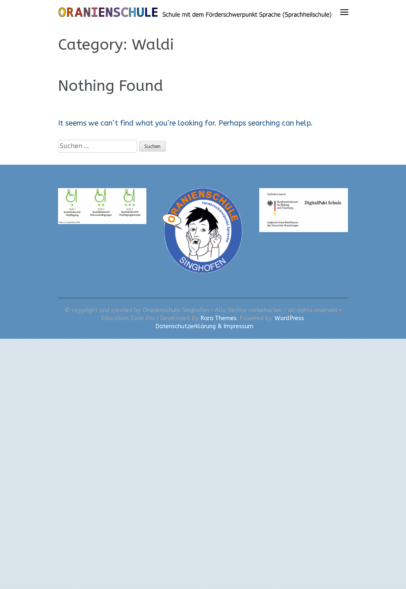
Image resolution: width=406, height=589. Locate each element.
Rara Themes (218, 318)
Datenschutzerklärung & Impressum (204, 326)
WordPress (289, 318)
